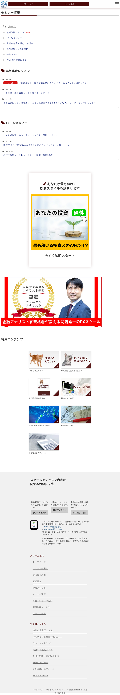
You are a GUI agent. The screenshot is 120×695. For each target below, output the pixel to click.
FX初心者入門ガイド (44, 361)
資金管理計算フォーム (44, 443)
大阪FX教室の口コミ (17, 59)
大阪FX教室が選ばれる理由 (20, 43)
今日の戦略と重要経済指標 (44, 416)
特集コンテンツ (14, 54)
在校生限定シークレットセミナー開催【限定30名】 (28, 155)
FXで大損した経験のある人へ (76, 361)
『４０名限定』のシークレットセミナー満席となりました (32, 135)
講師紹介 (37, 581)
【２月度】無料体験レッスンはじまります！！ (26, 93)
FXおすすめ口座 (76, 388)
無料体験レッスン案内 (18, 48)
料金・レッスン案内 (42, 600)
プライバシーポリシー (54, 690)
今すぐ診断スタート (60, 255)
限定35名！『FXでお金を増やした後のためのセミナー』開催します (36, 145)
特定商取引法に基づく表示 (77, 690)
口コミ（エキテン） (42, 643)
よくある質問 (40, 512)
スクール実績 (69, 4)
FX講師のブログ (76, 416)
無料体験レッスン (15, 32)
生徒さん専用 (80, 512)
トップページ (39, 562)
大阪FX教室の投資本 (44, 388)
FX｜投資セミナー (16, 37)
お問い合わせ (60, 510)
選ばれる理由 (39, 574)
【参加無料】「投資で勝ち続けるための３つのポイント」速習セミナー (54, 83)
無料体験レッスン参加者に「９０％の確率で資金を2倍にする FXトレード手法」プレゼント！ (49, 103)
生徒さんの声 (39, 613)
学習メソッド (28, 4)
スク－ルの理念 (40, 568)
